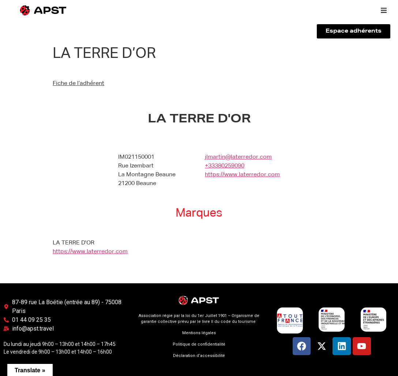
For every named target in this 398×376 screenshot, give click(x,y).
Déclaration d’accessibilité (199, 355)
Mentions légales (199, 333)
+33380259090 (224, 166)
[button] (383, 10)
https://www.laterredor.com (242, 175)
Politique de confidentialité (199, 344)
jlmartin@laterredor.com (238, 157)
